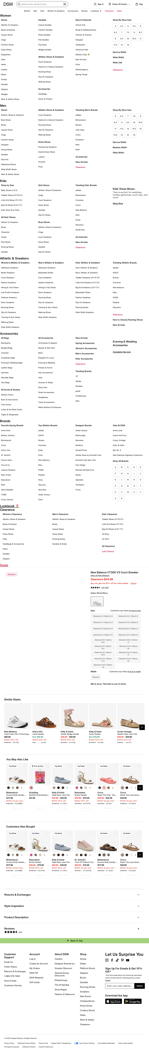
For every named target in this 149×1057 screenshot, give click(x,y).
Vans (40, 499)
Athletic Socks (7, 394)
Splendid (79, 479)
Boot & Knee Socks (9, 399)
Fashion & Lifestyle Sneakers (50, 66)
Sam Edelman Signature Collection (127, 455)
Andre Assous (81, 430)
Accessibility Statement (106, 1043)
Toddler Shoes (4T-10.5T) (11, 195)
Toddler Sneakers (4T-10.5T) (88, 277)
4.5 (121, 26)
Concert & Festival (83, 34)
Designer (79, 39)
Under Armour (44, 494)
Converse (79, 200)
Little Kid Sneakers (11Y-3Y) (88, 282)
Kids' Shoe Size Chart (10, 210)
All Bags (5, 337)
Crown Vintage (119, 440)
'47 (77, 376)
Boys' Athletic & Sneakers (87, 272)
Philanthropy (61, 980)
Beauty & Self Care (46, 347)
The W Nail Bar (62, 984)
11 (140, 38)
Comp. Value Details (125, 1043)
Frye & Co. (5, 465)
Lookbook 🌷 (96, 10)
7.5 (128, 32)
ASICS (115, 272)
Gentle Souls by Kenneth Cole (88, 455)
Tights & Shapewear (9, 414)
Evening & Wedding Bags (11, 362)
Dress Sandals (44, 34)
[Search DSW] (42, 4)
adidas (78, 115)
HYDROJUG (81, 396)
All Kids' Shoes (8, 217)
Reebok (116, 302)
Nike (77, 144)
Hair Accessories (45, 372)
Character (5, 232)
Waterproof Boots (8, 164)
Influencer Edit (82, 49)
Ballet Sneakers (8, 272)
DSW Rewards (36, 977)
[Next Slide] (142, 727)
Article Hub (80, 25)
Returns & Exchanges (15, 971)
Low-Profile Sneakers (10, 292)
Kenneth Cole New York (86, 460)
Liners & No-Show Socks (11, 409)
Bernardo (79, 440)
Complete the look (122, 393)
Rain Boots (5, 242)
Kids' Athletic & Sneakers (88, 262)
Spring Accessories (85, 343)
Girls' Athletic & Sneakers (87, 267)
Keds (40, 450)
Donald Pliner (81, 450)
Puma (78, 219)
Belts (40, 352)
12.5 (134, 128)
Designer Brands (84, 425)
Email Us (8, 962)
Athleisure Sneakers (9, 267)
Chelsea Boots (87, 1001)
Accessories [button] (73, 10)
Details (133, 583)
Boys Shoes (44, 222)
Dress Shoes (6, 49)
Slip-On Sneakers (45, 76)
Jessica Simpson (8, 470)
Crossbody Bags (8, 357)
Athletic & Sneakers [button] (55, 10)
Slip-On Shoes (44, 215)
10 (128, 38)
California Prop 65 (29, 1047)
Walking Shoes (44, 81)
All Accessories (45, 337)
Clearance (118, 69)
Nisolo (78, 474)
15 (128, 134)
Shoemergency (82, 69)
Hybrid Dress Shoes (46, 151)
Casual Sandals (44, 25)
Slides (83, 963)
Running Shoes (44, 71)
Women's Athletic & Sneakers (15, 262)
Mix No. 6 (117, 450)
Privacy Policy (9, 1043)
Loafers (4, 69)
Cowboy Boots (87, 1010)
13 (128, 44)
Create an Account (38, 963)
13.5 (115, 134)
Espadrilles (5, 54)
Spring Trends (81, 74)
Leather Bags (6, 367)
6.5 (115, 32)
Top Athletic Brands (47, 425)
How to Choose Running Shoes (128, 319)
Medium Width (120, 147)
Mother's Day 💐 (83, 54)
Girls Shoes (43, 185)
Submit (140, 985)
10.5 (134, 38)
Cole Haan (80, 129)
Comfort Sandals (45, 29)
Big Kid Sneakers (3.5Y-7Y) (87, 287)
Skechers (79, 224)
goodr (78, 391)
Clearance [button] (109, 10)
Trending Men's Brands (87, 110)
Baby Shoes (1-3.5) (9, 190)
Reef (78, 149)
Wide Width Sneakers (10, 327)
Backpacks (6, 343)
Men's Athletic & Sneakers (51, 262)
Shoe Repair (61, 989)
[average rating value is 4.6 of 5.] (98, 587)
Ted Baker (80, 484)
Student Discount (63, 968)
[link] (17, 735)
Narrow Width (119, 52)
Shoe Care (42, 387)
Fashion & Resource (65, 994)
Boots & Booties (8, 29)
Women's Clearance (12, 514)
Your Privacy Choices (84, 1043)
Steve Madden (7, 489)
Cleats (4, 237)
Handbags (42, 94)
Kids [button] (42, 10)
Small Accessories (46, 392)
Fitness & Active (45, 367)
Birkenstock (81, 120)
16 (134, 134)
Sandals (4, 84)
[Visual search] (64, 4)
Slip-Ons (4, 159)
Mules (3, 74)
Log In (32, 958)
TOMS (3, 494)
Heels (3, 64)
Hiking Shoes (6, 149)
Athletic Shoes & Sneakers (51, 56)
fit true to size (135, 610)
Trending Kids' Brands (86, 185)
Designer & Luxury (46, 357)
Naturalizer (5, 479)
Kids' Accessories (84, 358)
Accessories (81, 156)
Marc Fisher (6, 474)
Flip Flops (42, 44)
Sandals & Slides (59, 543)
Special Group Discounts (62, 974)
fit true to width (134, 671)
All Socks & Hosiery (10, 389)
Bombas (79, 386)
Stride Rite (80, 229)
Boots (3, 124)
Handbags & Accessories (13, 543)
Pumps (4, 79)
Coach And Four (119, 435)
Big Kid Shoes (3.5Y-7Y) (11, 205)
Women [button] (27, 10)
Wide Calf (117, 62)
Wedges (4, 94)
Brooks (79, 124)
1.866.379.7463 (12, 976)
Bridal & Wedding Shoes (86, 29)
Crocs (78, 134)
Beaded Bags (6, 347)
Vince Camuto (7, 499)
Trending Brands (83, 371)
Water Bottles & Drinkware (49, 407)
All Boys (105, 534)
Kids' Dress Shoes (124, 230)
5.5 (134, 26)
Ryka (40, 479)
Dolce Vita (5, 450)
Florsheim (80, 139)
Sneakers (84, 991)
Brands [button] (84, 10)
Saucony (42, 484)
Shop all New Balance (100, 575)
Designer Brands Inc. (65, 963)
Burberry (79, 445)
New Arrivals (81, 59)
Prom (78, 64)
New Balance (81, 210)
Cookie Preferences (46, 1047)
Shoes (4, 19)
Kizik (40, 455)
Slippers (4, 89)
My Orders (34, 968)
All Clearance (108, 546)
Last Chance (108, 551)
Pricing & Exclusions (11, 1047)
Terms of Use (43, 1043)
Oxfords (41, 161)
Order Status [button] (10, 966)
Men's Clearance (60, 514)
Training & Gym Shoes (10, 317)
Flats (3, 59)
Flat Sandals (43, 39)
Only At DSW (119, 425)
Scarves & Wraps (45, 382)
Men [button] (35, 10)
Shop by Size (7, 185)
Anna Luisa (117, 430)
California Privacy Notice (26, 1043)
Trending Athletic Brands (125, 262)
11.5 (115, 44)
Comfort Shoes (7, 44)
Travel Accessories (46, 402)
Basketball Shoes (45, 272)
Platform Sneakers (9, 297)
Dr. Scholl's (6, 455)
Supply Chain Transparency (61, 1043)
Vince (78, 489)
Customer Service (13, 985)
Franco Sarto (6, 460)
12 (122, 44)
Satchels (4, 372)
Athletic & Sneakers (9, 25)
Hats (40, 377)
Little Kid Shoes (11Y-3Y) (11, 200)
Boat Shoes (6, 120)
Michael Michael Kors (85, 470)
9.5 (121, 38)
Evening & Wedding (46, 362)
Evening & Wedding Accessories (125, 384)
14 (122, 134)
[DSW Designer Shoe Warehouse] (8, 3)
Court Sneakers (44, 61)
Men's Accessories (85, 353)
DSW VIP (33, 972)
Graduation (80, 44)
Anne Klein (5, 430)
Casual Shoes (7, 34)
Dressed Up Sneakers (47, 147)
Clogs (3, 39)
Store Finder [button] (10, 980)
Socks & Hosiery (45, 98)
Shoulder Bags (7, 377)
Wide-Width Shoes (9, 169)
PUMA (115, 297)
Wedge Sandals (44, 49)
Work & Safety (87, 1019)
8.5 (140, 32)
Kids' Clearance (109, 514)
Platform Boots (87, 968)
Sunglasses (43, 397)
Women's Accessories (86, 348)
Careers (58, 958)
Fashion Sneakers (8, 282)
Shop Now (118, 244)
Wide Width (118, 57)
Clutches (5, 352)
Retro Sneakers (7, 302)
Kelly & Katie (118, 445)
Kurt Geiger (80, 465)
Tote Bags (5, 382)
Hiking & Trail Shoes (9, 287)
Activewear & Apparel (47, 343)
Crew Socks (6, 404)
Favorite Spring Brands (12, 425)
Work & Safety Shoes (10, 99)
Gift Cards (34, 982)
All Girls (105, 539)
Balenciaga (80, 435)
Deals (119, 10)
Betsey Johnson (8, 435)
